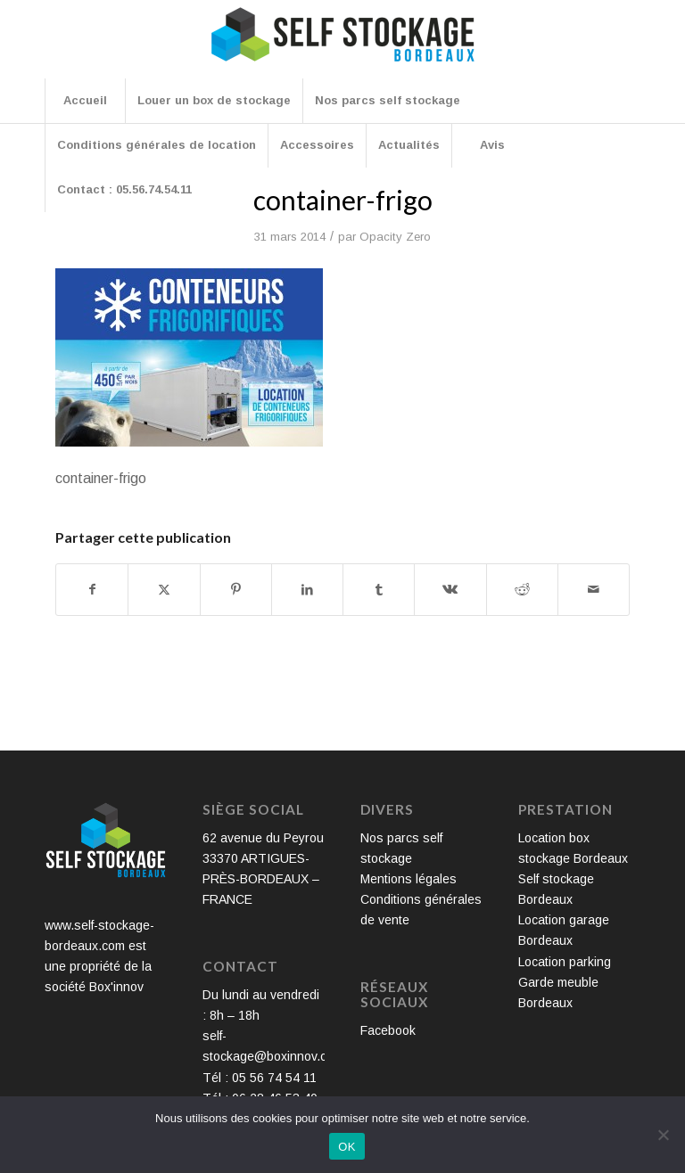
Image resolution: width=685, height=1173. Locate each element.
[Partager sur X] (163, 589)
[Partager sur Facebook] (92, 589)
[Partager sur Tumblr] (378, 589)
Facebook (388, 1030)
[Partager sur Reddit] (522, 589)
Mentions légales (408, 879)
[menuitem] (85, 100)
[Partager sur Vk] (450, 589)
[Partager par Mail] (593, 589)
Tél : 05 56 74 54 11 (259, 1077)
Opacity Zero (395, 236)
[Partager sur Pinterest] (236, 589)
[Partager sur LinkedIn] (307, 589)
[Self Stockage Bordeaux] (342, 46)
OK (346, 1146)
